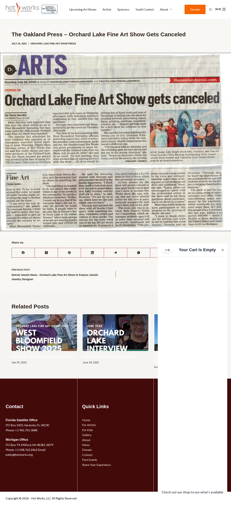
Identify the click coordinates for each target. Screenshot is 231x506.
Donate (195, 9)
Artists (106, 9)
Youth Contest (144, 9)
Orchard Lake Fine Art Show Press (53, 43)
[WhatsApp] (138, 253)
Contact (87, 455)
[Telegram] (115, 253)
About (166, 9)
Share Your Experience (96, 464)
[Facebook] (23, 253)
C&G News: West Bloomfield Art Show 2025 (43, 356)
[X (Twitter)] (46, 253)
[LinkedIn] (92, 253)
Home (86, 420)
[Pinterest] (69, 253)
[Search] (210, 9)
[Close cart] (167, 250)
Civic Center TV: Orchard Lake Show (109, 356)
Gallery (87, 435)
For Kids (87, 430)
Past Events (89, 459)
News (86, 445)
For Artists (89, 425)
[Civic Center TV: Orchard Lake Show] (115, 332)
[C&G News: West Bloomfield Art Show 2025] (44, 332)
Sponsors (123, 9)
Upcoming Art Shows (82, 9)
